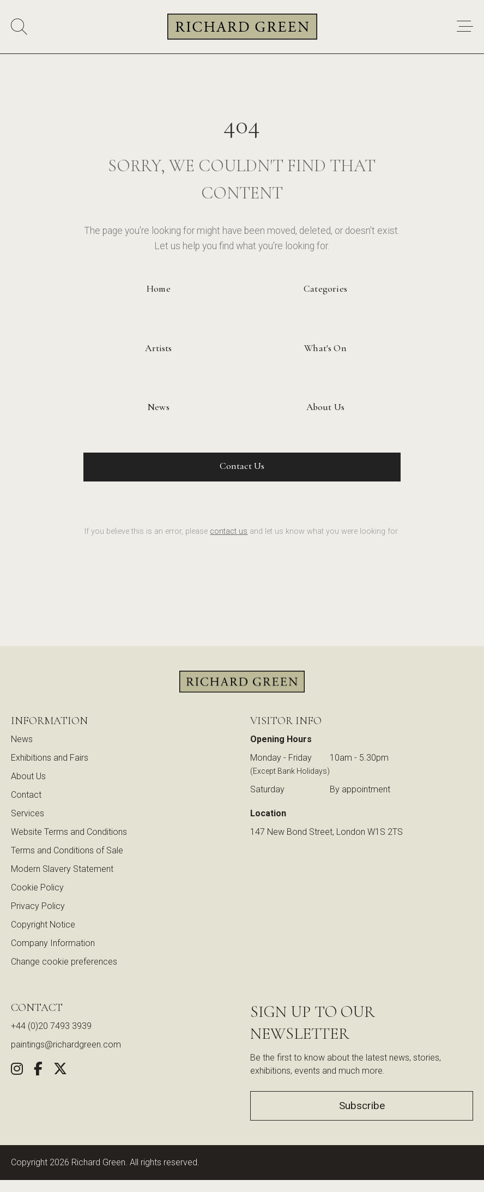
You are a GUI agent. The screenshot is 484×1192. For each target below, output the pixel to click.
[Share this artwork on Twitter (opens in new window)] (60, 1070)
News (159, 407)
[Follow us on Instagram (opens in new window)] (17, 1070)
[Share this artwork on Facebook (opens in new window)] (38, 1070)
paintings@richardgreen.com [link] (66, 1044)
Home (159, 288)
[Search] (19, 27)
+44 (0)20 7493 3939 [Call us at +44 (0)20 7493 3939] (51, 1026)
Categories (325, 288)
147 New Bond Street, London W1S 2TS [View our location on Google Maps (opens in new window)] (326, 832)
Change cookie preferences (64, 961)
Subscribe (362, 1105)
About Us (325, 407)
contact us (228, 531)
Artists (158, 348)
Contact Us (242, 466)
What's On (325, 348)
